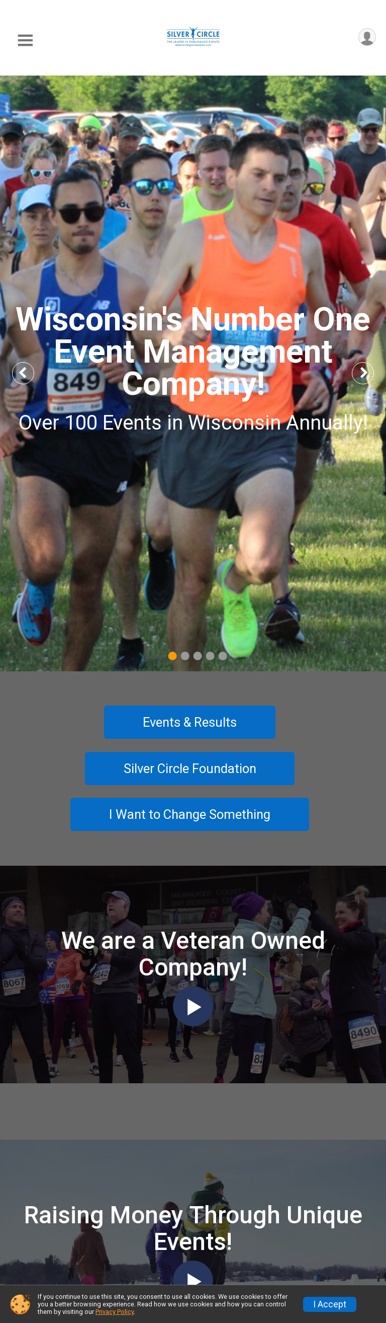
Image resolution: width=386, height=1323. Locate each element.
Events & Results (190, 722)
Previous (30, 373)
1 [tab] (172, 655)
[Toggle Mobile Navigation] (25, 40)
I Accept (329, 1304)
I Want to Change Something (189, 814)
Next (371, 373)
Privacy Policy (114, 1311)
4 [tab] (210, 655)
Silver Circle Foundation (190, 768)
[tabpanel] (193, 373)
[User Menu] (366, 37)
